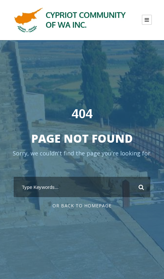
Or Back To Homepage (82, 206)
